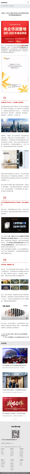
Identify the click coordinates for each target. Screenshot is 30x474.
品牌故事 (12, 463)
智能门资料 (3, 463)
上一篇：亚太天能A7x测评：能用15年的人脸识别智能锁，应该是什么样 (14, 334)
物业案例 (21, 452)
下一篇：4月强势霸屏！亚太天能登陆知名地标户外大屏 (16, 337)
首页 (4, 5)
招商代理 (12, 466)
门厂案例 (21, 457)
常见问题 (2, 466)
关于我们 (12, 459)
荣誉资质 (12, 465)
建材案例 (21, 455)
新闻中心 (7, 5)
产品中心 (2, 448)
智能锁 (2, 452)
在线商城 (21, 459)
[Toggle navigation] (28, 2)
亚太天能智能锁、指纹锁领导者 (4, 2)
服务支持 (2, 465)
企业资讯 (12, 5)
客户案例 (21, 448)
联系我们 (12, 469)
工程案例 (21, 450)
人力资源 (12, 468)
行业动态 (12, 452)
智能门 (2, 450)
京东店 (21, 463)
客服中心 (2, 459)
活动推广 (12, 455)
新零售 (21, 465)
